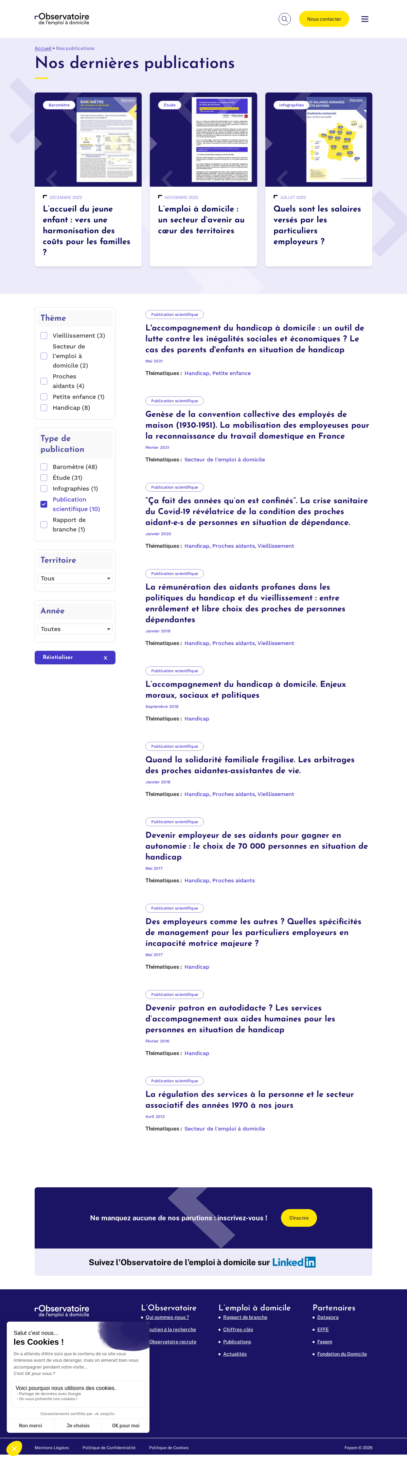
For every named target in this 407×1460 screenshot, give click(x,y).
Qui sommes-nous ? (167, 1317)
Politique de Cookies (169, 1447)
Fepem (324, 1341)
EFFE (323, 1329)
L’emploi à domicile (254, 1308)
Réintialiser (58, 657)
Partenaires (334, 1308)
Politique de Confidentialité (109, 1447)
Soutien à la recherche (171, 1329)
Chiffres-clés (238, 1329)
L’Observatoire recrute (171, 1341)
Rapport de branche (245, 1317)
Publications (237, 1341)
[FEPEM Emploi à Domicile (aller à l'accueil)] (62, 19)
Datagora (328, 1317)
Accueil (43, 48)
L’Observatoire (169, 1308)
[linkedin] (294, 1262)
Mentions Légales (52, 1447)
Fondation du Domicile (342, 1354)
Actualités (235, 1354)
